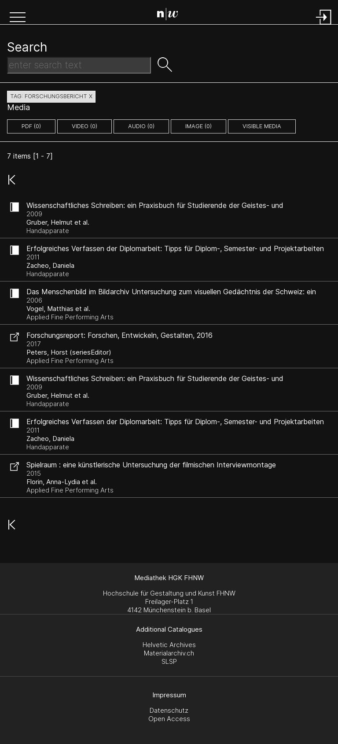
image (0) (198, 126)
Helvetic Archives (169, 644)
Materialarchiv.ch (169, 653)
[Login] (323, 25)
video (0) (84, 126)
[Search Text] (79, 65)
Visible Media (261, 126)
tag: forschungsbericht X (51, 96)
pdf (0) (31, 126)
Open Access (169, 718)
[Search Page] (171, 15)
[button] (17, 18)
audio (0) (141, 126)
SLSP (169, 661)
